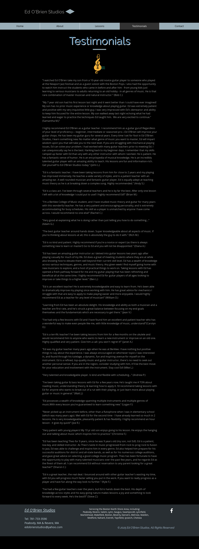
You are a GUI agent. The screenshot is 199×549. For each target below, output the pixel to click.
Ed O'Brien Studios (44, 11)
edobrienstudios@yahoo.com (44, 527)
